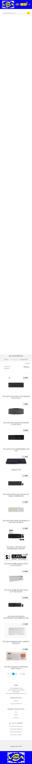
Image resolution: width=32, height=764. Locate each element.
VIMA (16, 712)
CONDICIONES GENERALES (16, 729)
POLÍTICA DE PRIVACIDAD (16, 731)
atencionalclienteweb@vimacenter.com (16, 693)
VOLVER (27, 363)
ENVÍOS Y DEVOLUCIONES (16, 726)
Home (6, 359)
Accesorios (24, 359)
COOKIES (19, 734)
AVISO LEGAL (13, 734)
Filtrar (26, 367)
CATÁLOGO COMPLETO (16, 703)
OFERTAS (16, 700)
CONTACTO (16, 717)
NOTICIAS (16, 715)
